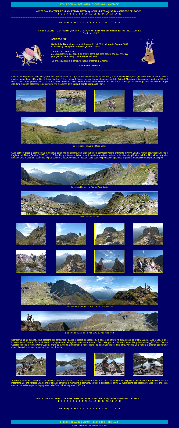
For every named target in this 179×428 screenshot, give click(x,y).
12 (95, 14)
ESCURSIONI (98, 4)
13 (99, 14)
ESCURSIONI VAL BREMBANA (75, 4)
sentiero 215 (157, 79)
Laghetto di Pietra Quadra (79, 46)
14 (103, 14)
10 (86, 14)
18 (120, 14)
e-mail (104, 426)
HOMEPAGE (113, 4)
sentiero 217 (104, 81)
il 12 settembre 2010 (89, 33)
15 (107, 14)
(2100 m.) (96, 46)
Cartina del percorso (89, 65)
